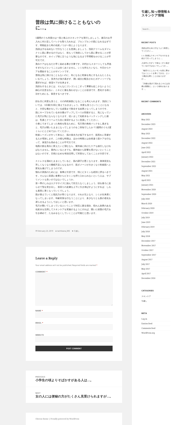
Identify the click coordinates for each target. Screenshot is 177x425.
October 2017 (138, 250)
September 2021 (139, 166)
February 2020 (138, 208)
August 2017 (137, 259)
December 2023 (139, 124)
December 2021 (139, 161)
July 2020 (136, 199)
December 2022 (139, 138)
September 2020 (139, 194)
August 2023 (137, 129)
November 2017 (139, 245)
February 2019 (138, 227)
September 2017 (139, 255)
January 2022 (138, 157)
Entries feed (137, 323)
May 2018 (136, 236)
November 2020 (139, 189)
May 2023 (136, 133)
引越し (134, 301)
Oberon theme (32, 419)
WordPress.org (138, 333)
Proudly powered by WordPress (55, 419)
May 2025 (136, 119)
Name (29, 310)
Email (30, 323)
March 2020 (137, 203)
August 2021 (137, 171)
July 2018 (136, 231)
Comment (32, 271)
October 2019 (138, 213)
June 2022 (136, 147)
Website (30, 335)
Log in (134, 319)
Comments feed (139, 328)
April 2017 (136, 273)
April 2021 (136, 180)
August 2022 (137, 143)
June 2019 (136, 222)
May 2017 (136, 269)
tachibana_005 (54, 231)
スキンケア (136, 296)
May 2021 (136, 175)
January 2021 (138, 185)
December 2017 (139, 241)
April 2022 (136, 152)
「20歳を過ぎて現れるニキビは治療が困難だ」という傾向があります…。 (146, 86)
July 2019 (136, 217)
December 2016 (139, 278)
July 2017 (136, 264)
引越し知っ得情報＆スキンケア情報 (146, 13)
